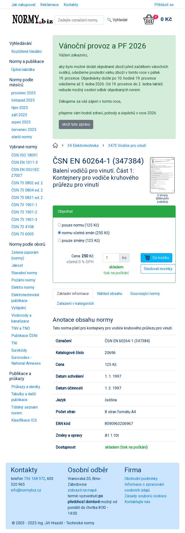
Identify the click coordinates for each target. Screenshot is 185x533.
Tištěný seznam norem (24, 410)
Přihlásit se (164, 4)
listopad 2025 (23, 100)
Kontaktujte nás (137, 501)
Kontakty (71, 4)
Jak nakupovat (23, 4)
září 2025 (19, 115)
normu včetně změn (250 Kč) (86, 233)
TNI (14, 343)
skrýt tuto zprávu (76, 124)
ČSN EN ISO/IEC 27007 (25, 172)
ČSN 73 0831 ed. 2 (27, 197)
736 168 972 (34, 478)
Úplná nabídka (23, 69)
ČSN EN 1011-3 (24, 162)
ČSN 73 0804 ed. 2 (27, 190)
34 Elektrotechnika (83, 145)
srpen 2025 (21, 122)
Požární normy (23, 280)
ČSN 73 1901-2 (24, 212)
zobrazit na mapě (82, 490)
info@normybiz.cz (26, 490)
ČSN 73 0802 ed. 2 (27, 183)
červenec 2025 (23, 129)
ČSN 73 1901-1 (24, 205)
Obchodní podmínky (141, 478)
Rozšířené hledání (26, 51)
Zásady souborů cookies (145, 496)
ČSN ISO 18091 (24, 155)
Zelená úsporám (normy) (25, 255)
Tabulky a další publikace (23, 397)
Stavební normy (24, 273)
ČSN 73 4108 (22, 227)
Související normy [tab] (145, 293)
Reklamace (49, 4)
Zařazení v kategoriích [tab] (75, 303)
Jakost (17, 265)
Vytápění (18, 308)
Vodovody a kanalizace (21, 318)
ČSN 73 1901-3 (24, 219)
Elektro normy (22, 287)
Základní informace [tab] (73, 293)
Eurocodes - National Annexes (26, 360)
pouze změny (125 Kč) (81, 240)
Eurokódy (19, 350)
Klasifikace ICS (24, 420)
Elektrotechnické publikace (25, 298)
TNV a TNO (20, 328)
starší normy (21, 137)
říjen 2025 (19, 107)
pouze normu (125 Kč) (80, 225)
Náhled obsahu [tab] (109, 293)
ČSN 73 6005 (22, 234)
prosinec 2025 (23, 93)
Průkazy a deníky (25, 386)
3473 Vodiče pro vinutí (127, 145)
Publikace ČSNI (24, 335)
